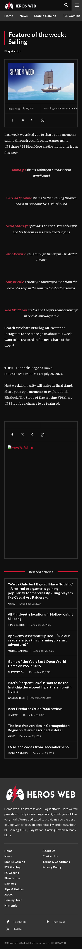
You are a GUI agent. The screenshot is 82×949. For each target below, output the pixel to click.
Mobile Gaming (18, 650)
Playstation (12, 51)
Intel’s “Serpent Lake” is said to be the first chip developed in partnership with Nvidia (40, 687)
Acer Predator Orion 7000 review (35, 708)
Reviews (13, 715)
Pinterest (59, 922)
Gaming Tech (16, 697)
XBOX (11, 603)
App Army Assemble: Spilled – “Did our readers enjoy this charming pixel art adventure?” (39, 640)
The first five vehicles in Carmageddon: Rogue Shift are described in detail (39, 727)
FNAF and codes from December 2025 (38, 747)
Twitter (18, 929)
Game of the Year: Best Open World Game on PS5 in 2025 (37, 663)
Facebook (20, 922)
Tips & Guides (16, 624)
